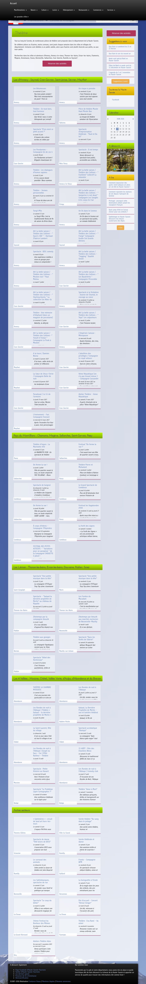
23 (114, 135)
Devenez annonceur (63, 981)
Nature (34, 10)
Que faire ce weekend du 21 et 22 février (120, 48)
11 (120, 129)
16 (114, 132)
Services (111, 10)
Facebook (115, 100)
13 (126, 129)
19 (123, 132)
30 (114, 138)
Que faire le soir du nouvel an (120, 54)
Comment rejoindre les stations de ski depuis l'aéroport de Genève (120, 194)
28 (129, 135)
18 (120, 132)
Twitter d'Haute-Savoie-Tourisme (28, 972)
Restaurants (84, 10)
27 (126, 135)
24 (117, 135)
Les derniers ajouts (22, 974)
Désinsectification (22, 978)
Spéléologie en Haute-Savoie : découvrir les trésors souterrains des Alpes (120, 219)
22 (111, 135)
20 (126, 132)
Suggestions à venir (120, 81)
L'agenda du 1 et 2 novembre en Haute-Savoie (119, 73)
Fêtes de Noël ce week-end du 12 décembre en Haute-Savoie (120, 66)
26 (123, 135)
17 (117, 132)
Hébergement (69, 10)
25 (120, 135)
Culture (44, 10)
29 (111, 138)
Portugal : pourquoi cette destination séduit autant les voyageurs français (119, 203)
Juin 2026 (120, 119)
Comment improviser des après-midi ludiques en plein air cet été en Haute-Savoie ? (119, 185)
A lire (120, 228)
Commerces (98, 10)
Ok (133, 20)
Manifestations (20, 10)
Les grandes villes (21, 17)
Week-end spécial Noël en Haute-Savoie (118, 60)
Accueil (13, 3)
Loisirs (55, 10)
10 (117, 129)
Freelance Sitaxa (35, 981)
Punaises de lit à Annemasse (26, 976)
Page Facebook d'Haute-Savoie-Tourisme (31, 970)
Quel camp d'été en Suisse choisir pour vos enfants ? (118, 211)
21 (129, 132)
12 (123, 129)
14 (129, 129)
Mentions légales (48, 981)
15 (111, 132)
